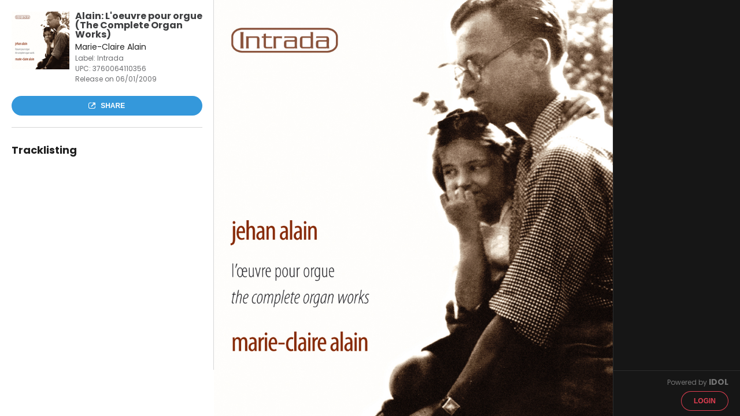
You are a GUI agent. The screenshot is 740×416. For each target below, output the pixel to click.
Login (705, 401)
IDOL (718, 382)
